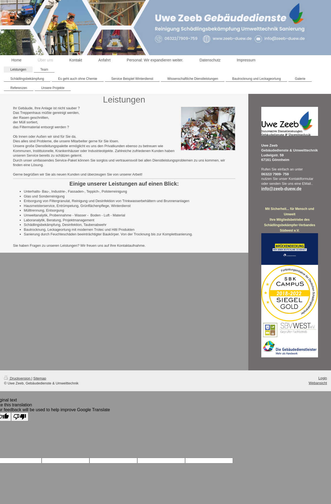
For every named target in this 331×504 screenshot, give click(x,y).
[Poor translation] (19, 416)
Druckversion (17, 378)
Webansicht (318, 383)
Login (322, 378)
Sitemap (39, 378)
